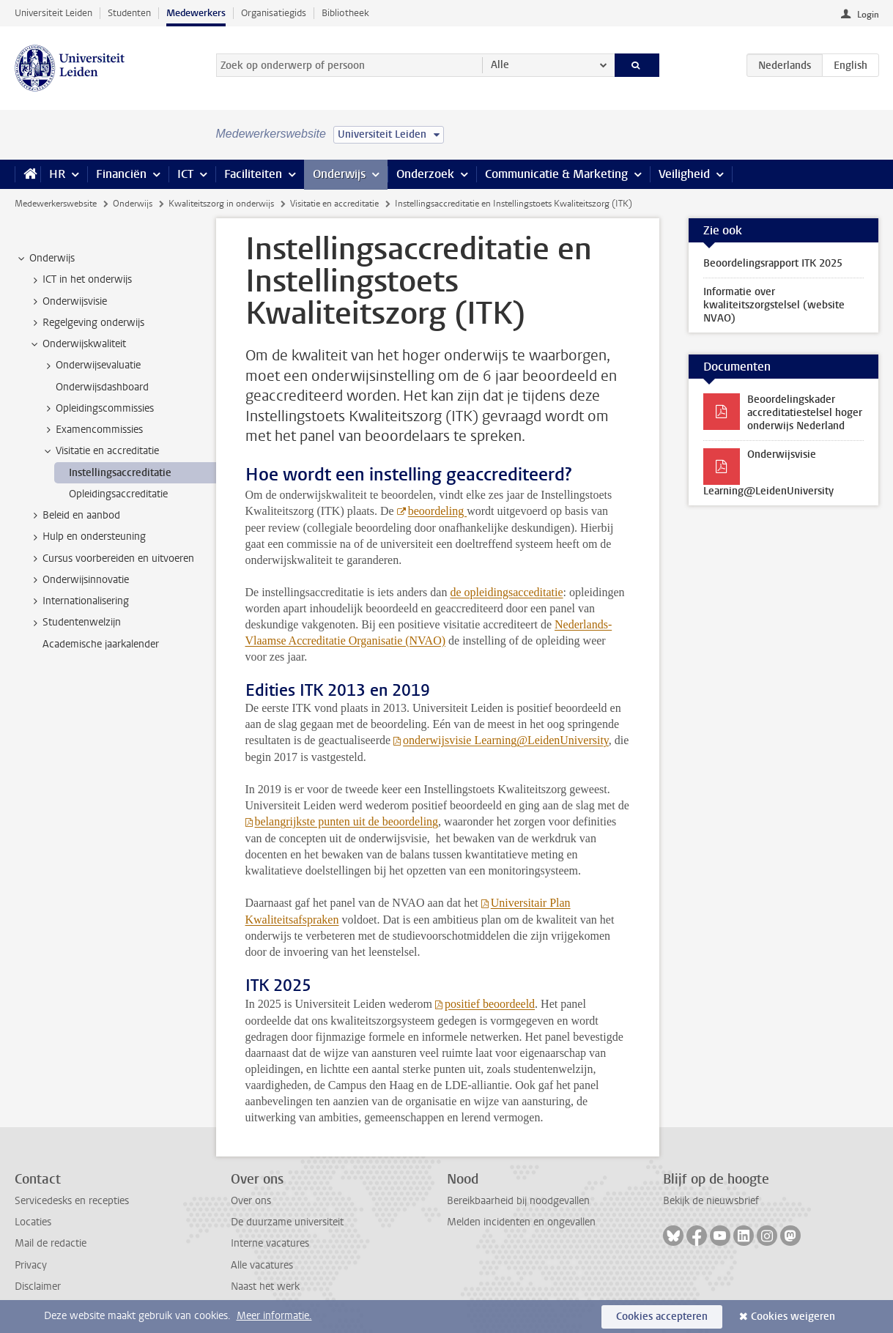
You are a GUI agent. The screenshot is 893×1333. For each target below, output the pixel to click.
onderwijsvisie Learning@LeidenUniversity (506, 740)
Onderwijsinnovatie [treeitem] (79, 580)
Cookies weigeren (793, 1316)
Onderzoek (425, 174)
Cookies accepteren (662, 1316)
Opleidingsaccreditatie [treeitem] (118, 494)
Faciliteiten (253, 174)
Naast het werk (265, 1286)
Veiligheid (684, 174)
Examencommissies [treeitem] (92, 430)
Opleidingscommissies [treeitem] (98, 408)
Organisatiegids (273, 13)
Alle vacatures (262, 1265)
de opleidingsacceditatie (506, 592)
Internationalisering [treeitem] (79, 601)
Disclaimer (38, 1286)
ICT (185, 174)
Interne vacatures (270, 1243)
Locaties (33, 1222)
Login (868, 15)
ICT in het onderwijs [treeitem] (80, 279)
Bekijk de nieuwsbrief (711, 1201)
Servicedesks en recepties (72, 1201)
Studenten (129, 13)
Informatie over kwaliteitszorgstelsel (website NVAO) (774, 305)
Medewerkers (196, 13)
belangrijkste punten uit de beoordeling (347, 821)
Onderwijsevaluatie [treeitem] (91, 365)
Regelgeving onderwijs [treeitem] (86, 323)
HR (57, 174)
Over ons (251, 1201)
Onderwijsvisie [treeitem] (68, 301)
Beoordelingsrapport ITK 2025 (772, 263)
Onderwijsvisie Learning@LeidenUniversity (768, 473)
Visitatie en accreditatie (334, 203)
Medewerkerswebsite (56, 203)
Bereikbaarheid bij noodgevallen (518, 1201)
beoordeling (437, 511)
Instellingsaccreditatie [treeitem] (120, 473)
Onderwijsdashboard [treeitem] (102, 387)
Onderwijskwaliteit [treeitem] (77, 344)
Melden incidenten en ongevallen (521, 1222)
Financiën (121, 174)
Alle (500, 65)
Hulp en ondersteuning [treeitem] (87, 537)
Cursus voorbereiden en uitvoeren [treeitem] (111, 559)
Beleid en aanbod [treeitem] (74, 515)
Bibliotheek (345, 13)
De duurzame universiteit (287, 1222)
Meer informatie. (274, 1316)
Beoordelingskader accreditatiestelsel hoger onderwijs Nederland (804, 413)
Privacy (31, 1265)
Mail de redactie (50, 1243)
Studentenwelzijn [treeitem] (75, 622)
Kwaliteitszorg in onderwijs (221, 203)
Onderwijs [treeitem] (45, 258)
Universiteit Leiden (53, 13)
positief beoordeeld (490, 1004)
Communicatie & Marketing (556, 174)
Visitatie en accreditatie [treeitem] (100, 451)
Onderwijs (339, 174)
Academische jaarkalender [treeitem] (100, 644)
